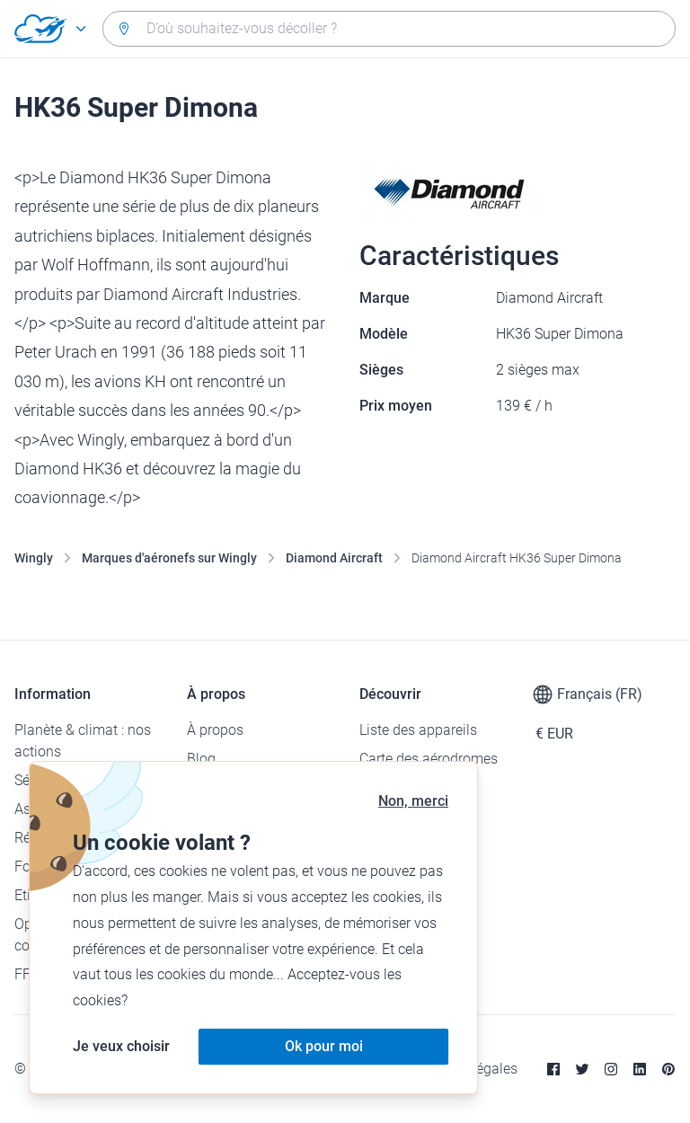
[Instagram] (611, 1069)
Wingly (33, 558)
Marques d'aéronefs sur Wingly (169, 558)
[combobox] (389, 29)
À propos (215, 729)
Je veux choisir (121, 1046)
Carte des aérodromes (428, 758)
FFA (26, 974)
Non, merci (413, 800)
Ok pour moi (324, 1046)
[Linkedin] (639, 1069)
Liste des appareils (418, 729)
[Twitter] (582, 1069)
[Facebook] (553, 1069)
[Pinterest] (668, 1069)
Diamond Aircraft (334, 558)
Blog (201, 758)
